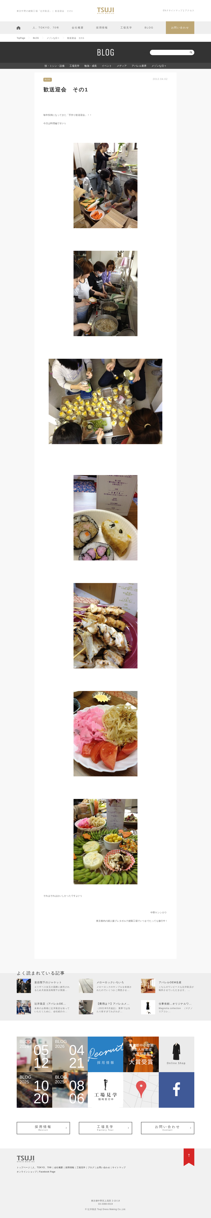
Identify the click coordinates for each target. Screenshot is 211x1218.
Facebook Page (47, 1172)
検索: (146, 52)
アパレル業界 (139, 65)
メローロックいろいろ (110, 982)
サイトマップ (176, 10)
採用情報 (102, 27)
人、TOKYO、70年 (46, 27)
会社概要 (78, 27)
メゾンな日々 (159, 65)
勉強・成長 (90, 65)
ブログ (91, 1167)
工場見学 (126, 27)
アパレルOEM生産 (170, 982)
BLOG (149, 27)
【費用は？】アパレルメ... (113, 1003)
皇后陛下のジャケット (48, 982)
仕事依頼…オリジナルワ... (175, 1003)
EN (164, 10)
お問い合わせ (180, 27)
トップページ (23, 1167)
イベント (107, 65)
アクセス (189, 10)
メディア (122, 65)
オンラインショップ (27, 1172)
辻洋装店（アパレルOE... (50, 1003)
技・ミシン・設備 (54, 65)
